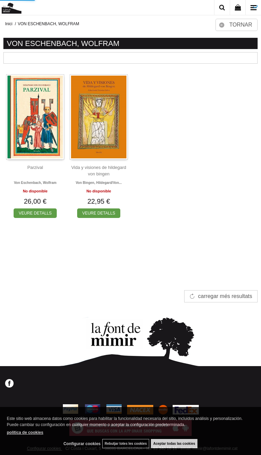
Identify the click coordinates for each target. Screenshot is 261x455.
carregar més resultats (225, 296)
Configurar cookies (82, 443)
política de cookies (25, 432)
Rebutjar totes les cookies (126, 443)
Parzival (35, 167)
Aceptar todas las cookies (174, 443)
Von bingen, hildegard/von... (99, 183)
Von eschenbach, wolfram (35, 183)
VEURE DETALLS (35, 213)
